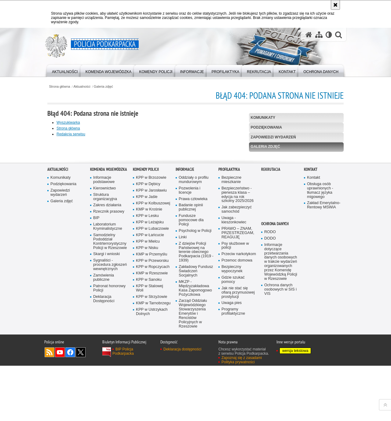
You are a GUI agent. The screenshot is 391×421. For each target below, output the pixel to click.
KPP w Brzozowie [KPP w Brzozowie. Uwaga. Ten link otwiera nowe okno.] (151, 302)
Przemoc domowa (236, 385)
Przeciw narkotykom (238, 379)
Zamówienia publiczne (103, 402)
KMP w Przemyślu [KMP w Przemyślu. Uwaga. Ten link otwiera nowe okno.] (151, 379)
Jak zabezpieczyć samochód (236, 334)
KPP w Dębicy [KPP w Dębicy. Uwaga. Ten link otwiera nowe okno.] (148, 309)
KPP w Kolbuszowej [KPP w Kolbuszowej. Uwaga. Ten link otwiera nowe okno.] (153, 328)
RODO (270, 357)
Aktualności (82, 86)
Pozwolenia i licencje (189, 315)
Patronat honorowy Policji (109, 413)
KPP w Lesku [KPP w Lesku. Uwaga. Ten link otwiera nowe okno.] (147, 341)
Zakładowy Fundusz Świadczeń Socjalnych (196, 396)
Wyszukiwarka (68, 122)
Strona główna (59, 86)
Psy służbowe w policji (235, 370)
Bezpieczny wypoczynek (232, 394)
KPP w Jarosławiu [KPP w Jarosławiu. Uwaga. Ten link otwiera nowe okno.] (151, 315)
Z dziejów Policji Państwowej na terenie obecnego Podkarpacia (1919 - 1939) (196, 376)
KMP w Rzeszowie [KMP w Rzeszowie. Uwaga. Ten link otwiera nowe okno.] (152, 398)
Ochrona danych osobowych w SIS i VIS (280, 414)
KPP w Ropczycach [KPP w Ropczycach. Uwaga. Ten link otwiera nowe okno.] (153, 392)
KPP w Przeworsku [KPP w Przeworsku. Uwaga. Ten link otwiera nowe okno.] (152, 385)
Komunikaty (263, 117)
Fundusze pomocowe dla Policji (191, 345)
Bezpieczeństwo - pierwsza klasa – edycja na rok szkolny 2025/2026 (237, 319)
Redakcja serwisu (71, 134)
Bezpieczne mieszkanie (231, 304)
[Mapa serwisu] (319, 34)
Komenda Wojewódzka (108, 294)
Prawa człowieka (193, 324)
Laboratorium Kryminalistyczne (107, 351)
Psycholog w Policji (195, 355)
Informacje (185, 294)
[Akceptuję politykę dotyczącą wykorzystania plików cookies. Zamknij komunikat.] (335, 5)
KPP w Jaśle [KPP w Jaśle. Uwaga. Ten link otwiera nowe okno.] (147, 322)
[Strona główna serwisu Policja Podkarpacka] (308, 34)
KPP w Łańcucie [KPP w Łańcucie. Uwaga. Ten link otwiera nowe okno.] (150, 360)
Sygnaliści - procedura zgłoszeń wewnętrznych (110, 389)
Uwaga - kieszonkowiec (233, 345)
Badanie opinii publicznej (191, 332)
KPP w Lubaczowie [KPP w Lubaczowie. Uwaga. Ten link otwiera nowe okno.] (152, 353)
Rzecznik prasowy (108, 337)
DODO (270, 363)
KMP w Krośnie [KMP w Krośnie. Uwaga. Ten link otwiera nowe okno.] (149, 334)
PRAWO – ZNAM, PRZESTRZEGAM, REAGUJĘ (237, 357)
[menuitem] (65, 70)
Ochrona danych (275, 348)
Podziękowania (266, 127)
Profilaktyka (229, 294)
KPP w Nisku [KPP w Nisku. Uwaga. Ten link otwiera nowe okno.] (147, 373)
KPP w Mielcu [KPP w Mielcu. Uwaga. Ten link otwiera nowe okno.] (148, 366)
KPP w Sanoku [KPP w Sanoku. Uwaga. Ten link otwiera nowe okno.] (149, 404)
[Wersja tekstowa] (329, 34)
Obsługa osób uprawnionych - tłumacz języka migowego (320, 315)
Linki (183, 362)
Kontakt (310, 294)
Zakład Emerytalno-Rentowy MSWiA (323, 330)
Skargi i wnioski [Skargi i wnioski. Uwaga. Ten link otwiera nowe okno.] (106, 379)
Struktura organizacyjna (105, 321)
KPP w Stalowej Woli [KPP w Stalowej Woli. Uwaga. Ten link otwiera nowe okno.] (149, 413)
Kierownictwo (104, 313)
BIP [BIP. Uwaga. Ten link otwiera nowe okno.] (96, 343)
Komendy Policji (146, 294)
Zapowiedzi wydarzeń (273, 137)
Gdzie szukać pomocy (233, 404)
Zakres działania (107, 330)
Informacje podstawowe (104, 304)
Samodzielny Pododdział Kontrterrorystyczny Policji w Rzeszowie (110, 366)
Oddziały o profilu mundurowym (194, 304)
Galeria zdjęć (103, 86)
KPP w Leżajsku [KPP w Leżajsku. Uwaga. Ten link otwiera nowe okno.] (150, 347)
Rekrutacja (270, 294)
